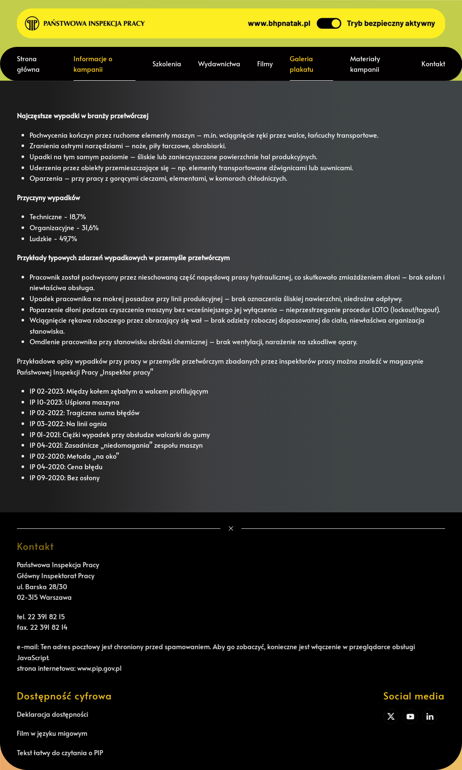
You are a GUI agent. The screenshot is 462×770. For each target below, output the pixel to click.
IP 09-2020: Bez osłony (65, 477)
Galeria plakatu (301, 64)
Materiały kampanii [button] (365, 64)
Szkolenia (166, 63)
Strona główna (28, 64)
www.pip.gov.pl (98, 667)
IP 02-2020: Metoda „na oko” (74, 455)
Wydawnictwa (219, 63)
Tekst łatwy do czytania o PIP (59, 752)
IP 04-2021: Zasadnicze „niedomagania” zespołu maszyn (116, 444)
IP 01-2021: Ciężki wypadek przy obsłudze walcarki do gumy (120, 434)
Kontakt (433, 63)
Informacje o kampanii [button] (92, 64)
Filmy (265, 63)
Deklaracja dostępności (51, 713)
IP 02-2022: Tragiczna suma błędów (84, 412)
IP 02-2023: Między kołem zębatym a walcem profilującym (119, 390)
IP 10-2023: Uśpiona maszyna (75, 401)
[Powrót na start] (231, 23)
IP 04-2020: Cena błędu (66, 466)
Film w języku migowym (51, 732)
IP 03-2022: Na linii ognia (68, 423)
